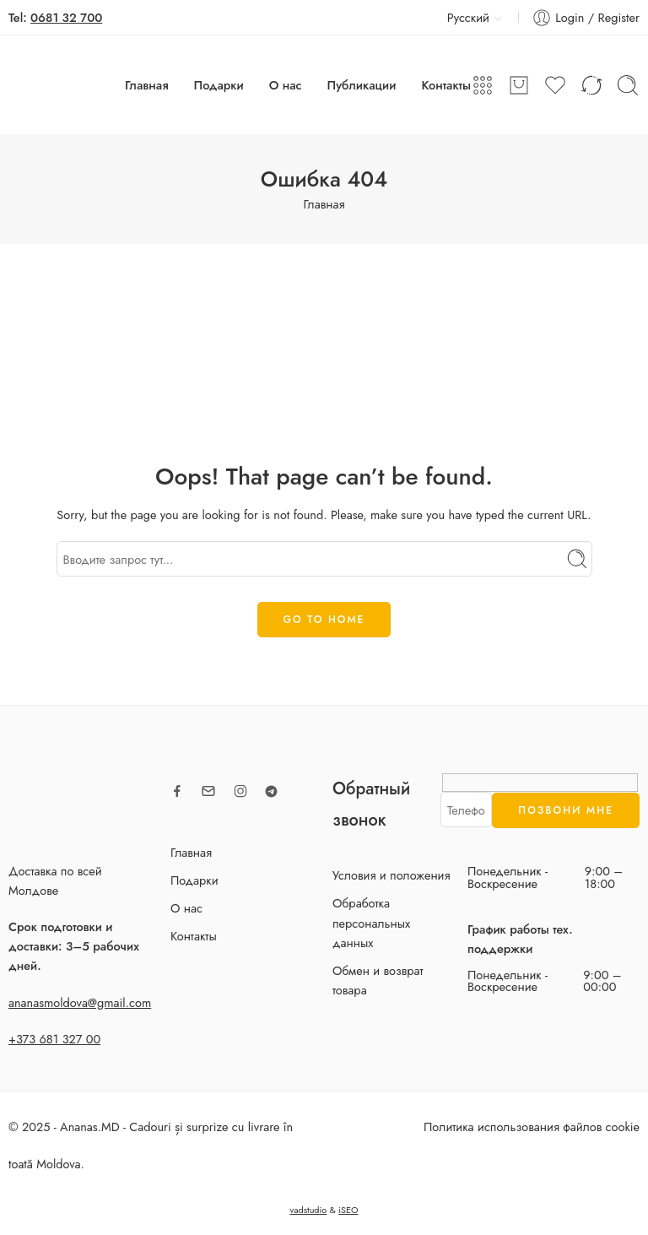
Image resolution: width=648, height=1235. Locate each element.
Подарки (219, 85)
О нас (285, 85)
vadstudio (308, 1209)
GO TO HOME (324, 619)
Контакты (446, 85)
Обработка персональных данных (371, 922)
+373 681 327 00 (54, 1039)
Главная (147, 85)
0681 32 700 (66, 17)
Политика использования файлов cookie (532, 1126)
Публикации (362, 85)
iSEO (348, 1209)
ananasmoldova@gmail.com (79, 1002)
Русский (458, 17)
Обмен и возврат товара (378, 980)
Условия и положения (391, 875)
